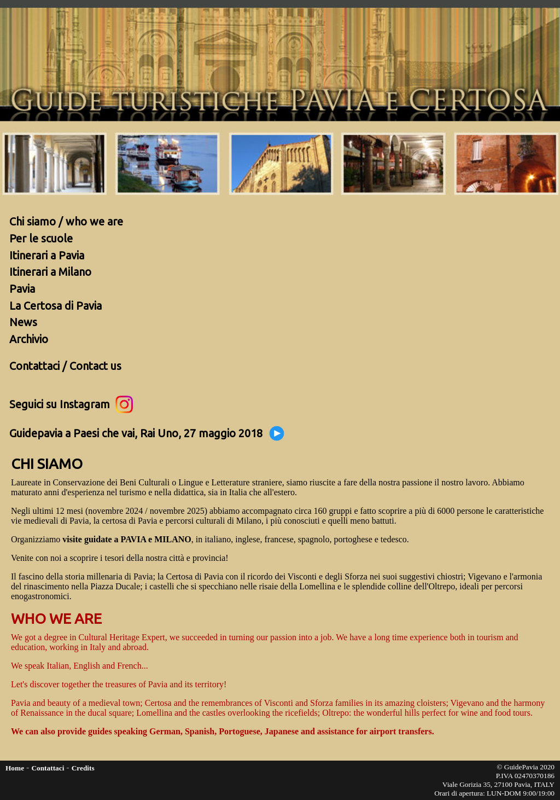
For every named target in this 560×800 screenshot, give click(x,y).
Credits (83, 768)
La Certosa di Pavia (55, 305)
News (23, 322)
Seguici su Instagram (71, 403)
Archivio (28, 339)
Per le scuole (41, 238)
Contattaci (47, 768)
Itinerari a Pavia (46, 255)
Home (14, 768)
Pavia (22, 288)
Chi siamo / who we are (66, 221)
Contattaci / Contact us (65, 366)
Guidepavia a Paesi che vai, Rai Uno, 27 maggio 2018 (147, 432)
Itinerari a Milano (50, 271)
